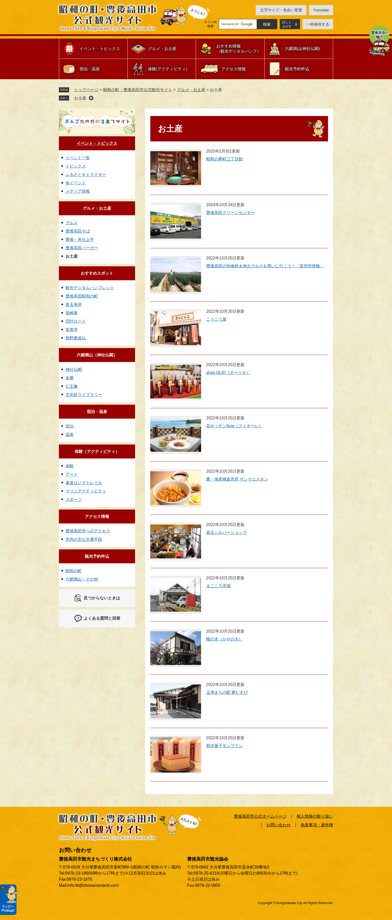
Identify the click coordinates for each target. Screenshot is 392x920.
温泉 (70, 434)
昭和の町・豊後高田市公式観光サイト (137, 90)
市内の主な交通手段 (84, 539)
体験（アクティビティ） (97, 451)
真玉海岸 (74, 304)
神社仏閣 (74, 369)
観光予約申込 (297, 69)
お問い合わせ (278, 825)
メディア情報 (78, 191)
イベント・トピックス (99, 48)
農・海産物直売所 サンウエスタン (237, 479)
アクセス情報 (233, 69)
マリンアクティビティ (86, 491)
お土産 (80, 98)
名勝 (70, 378)
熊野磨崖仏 (76, 338)
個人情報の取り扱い (315, 816)
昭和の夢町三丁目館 (224, 159)
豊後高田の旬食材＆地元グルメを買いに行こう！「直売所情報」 (265, 266)
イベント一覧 (78, 158)
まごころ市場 (218, 586)
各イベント (76, 183)
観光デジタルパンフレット (90, 288)
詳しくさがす (286, 24)
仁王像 (72, 386)
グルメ (72, 223)
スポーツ (74, 499)
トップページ (86, 90)
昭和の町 (74, 571)
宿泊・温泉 (89, 69)
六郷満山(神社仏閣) (302, 48)
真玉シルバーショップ (226, 532)
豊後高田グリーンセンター (230, 212)
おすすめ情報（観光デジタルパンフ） (238, 48)
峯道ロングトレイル (84, 483)
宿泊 (70, 426)
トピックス (76, 166)
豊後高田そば (78, 231)
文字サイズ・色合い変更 (281, 10)
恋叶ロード (76, 321)
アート (72, 474)
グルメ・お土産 (162, 48)
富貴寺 (72, 329)
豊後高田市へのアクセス (88, 531)
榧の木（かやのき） (224, 639)
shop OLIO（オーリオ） (228, 372)
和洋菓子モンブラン (224, 746)
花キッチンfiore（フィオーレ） (234, 426)
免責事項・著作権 (317, 825)
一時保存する (317, 24)
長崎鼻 (72, 313)
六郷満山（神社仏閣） (97, 355)
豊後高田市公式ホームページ (260, 816)
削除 (91, 98)
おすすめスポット (97, 273)
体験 (70, 466)
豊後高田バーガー (82, 248)
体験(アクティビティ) (167, 69)
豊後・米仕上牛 (80, 239)
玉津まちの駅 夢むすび (227, 692)
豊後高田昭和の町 (82, 296)
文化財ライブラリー (84, 394)
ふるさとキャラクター (86, 174)
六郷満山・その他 (82, 579)
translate (321, 10)
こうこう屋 (216, 319)
